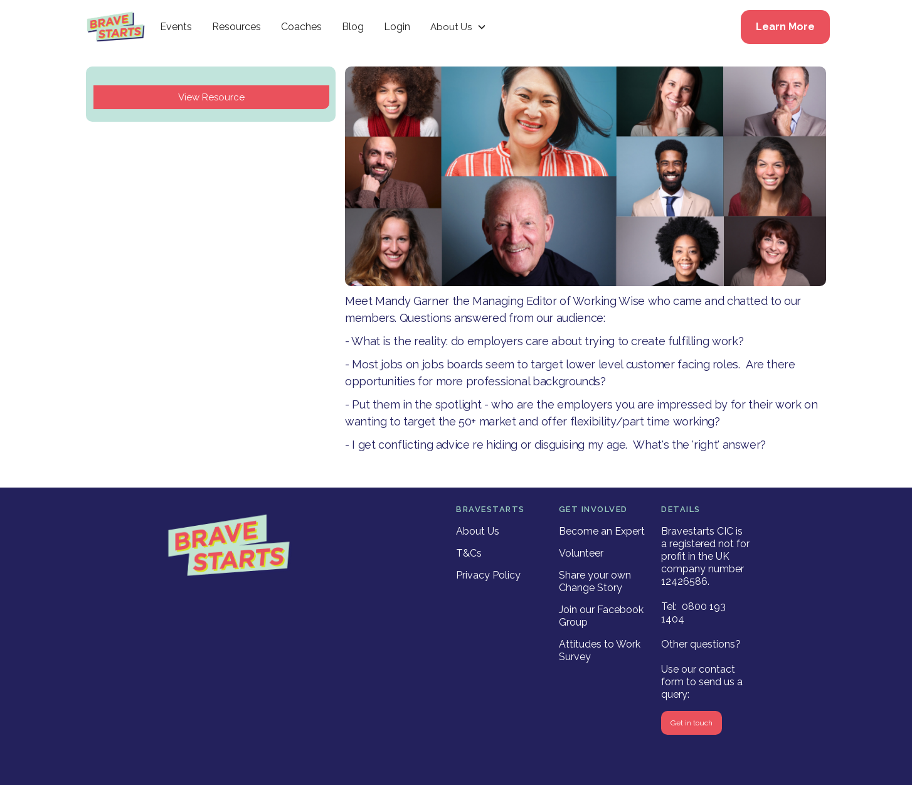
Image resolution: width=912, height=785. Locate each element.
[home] (116, 27)
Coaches (301, 27)
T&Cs (469, 553)
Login (397, 27)
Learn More (785, 27)
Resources (236, 27)
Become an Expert (602, 531)
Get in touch (692, 722)
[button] (458, 27)
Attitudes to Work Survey (599, 650)
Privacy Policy (488, 575)
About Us (477, 531)
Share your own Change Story (595, 581)
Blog (353, 27)
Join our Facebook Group (601, 616)
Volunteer (581, 553)
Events (176, 27)
